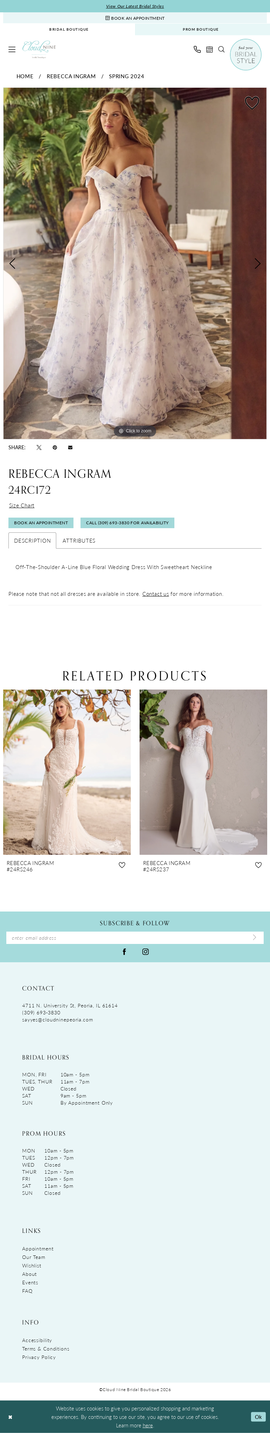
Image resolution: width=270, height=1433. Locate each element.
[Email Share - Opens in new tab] (70, 447)
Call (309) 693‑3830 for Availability (127, 523)
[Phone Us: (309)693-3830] (197, 49)
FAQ (27, 1290)
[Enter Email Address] (135, 938)
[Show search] (221, 49)
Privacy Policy (39, 1356)
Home (25, 76)
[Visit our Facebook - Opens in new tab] (124, 951)
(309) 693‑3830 (41, 1012)
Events (30, 1282)
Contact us (155, 593)
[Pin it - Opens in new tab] (54, 447)
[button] (12, 49)
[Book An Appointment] (135, 17)
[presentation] (67, 772)
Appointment (38, 1248)
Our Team (33, 1256)
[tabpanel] (135, 263)
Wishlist (31, 1265)
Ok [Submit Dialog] (258, 1416)
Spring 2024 (126, 76)
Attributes (79, 540)
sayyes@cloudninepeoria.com (57, 1019)
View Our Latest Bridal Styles (135, 6)
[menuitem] (69, 29)
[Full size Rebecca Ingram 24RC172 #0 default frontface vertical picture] (135, 263)
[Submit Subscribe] (254, 937)
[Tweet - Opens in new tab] (39, 447)
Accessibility (37, 1340)
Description (32, 540)
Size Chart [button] (22, 505)
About (29, 1273)
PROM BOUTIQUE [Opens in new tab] (201, 29)
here (148, 1425)
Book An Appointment (41, 523)
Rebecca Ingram (71, 76)
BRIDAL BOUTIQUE (69, 29)
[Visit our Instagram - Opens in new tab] (145, 951)
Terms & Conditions (46, 1348)
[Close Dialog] (10, 1417)
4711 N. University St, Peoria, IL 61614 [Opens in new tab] (70, 1005)
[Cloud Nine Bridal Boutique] (39, 49)
